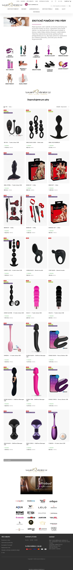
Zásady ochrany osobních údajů (10, 550)
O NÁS (36, 1)
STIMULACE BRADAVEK (49, 65)
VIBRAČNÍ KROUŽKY (63, 50)
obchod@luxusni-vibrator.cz (60, 540)
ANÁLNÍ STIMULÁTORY (36, 51)
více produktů (8, 460)
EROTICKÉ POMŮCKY (13, 9)
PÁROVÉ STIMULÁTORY (9, 51)
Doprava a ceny (5, 540)
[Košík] (67, 1)
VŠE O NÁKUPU (30, 1)
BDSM (56, 9)
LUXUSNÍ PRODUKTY (63, 64)
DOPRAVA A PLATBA (44, 1)
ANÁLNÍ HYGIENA (36, 64)
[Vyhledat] (51, 6)
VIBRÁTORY (23, 50)
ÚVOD (18, 1)
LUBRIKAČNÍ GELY (34, 9)
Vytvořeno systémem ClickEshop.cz (36, 569)
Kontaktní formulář (6, 545)
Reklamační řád (5, 547)
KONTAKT (23, 1)
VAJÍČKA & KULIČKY (50, 50)
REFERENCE (36, 12)
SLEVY (63, 9)
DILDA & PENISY (23, 79)
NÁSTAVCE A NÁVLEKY (23, 65)
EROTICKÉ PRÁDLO (47, 9)
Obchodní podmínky (7, 542)
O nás (3, 552)
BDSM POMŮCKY (10, 79)
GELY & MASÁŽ (10, 64)
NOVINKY (23, 9)
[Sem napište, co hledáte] (62, 6)
